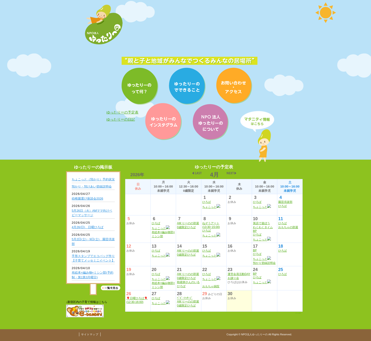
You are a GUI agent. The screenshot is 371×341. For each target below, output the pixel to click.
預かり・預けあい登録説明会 (92, 186)
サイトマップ (89, 334)
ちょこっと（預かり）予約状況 (93, 179)
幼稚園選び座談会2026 (87, 198)
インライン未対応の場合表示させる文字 (214, 238)
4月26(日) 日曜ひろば (87, 227)
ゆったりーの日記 (120, 119)
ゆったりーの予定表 (122, 112)
